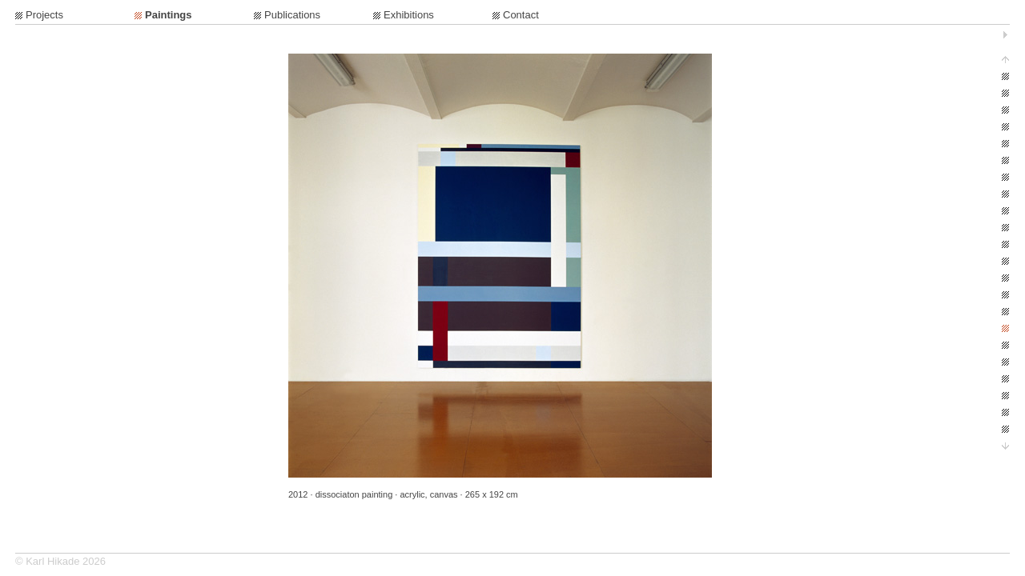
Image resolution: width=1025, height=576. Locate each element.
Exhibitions (409, 15)
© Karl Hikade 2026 (60, 561)
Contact (521, 15)
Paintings (168, 15)
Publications (292, 15)
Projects (44, 15)
